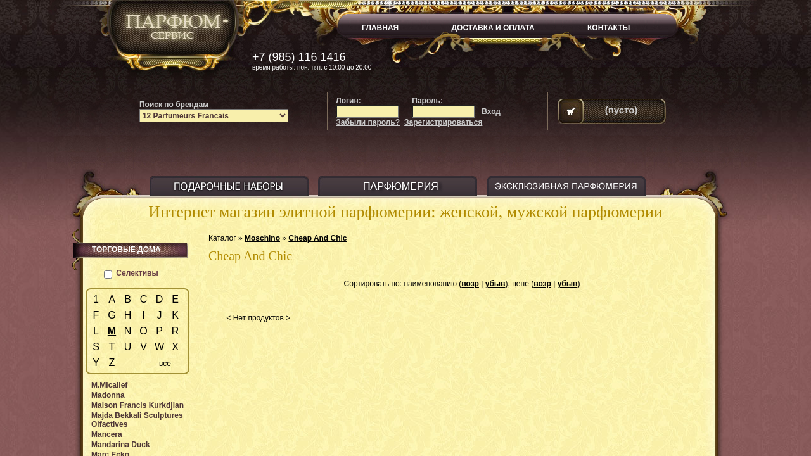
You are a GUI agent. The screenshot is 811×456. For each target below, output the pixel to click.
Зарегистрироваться (443, 122)
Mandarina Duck (120, 444)
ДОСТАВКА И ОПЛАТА (493, 27)
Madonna (108, 395)
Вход (491, 111)
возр (470, 283)
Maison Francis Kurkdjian (137, 405)
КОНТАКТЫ (608, 27)
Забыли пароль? (368, 122)
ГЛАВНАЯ (380, 27)
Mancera (106, 434)
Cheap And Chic (317, 238)
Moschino (262, 238)
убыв (495, 283)
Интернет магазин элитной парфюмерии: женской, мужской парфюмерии (405, 212)
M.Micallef (109, 385)
